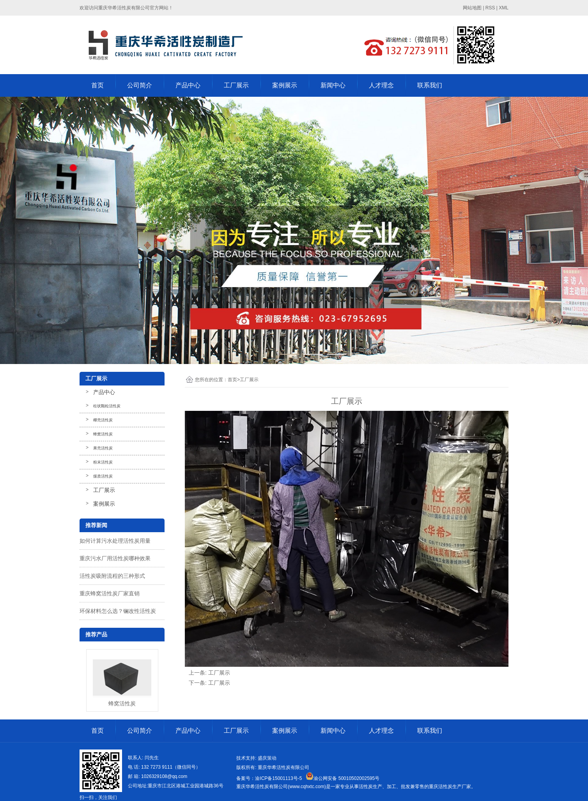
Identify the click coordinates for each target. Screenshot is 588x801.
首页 (97, 85)
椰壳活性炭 (103, 420)
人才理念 (381, 85)
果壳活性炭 (103, 448)
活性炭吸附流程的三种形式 (112, 576)
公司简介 (139, 85)
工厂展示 (236, 85)
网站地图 (472, 8)
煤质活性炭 (103, 476)
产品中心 (187, 85)
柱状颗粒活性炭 (106, 406)
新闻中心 (333, 85)
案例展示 (284, 85)
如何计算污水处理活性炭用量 (115, 541)
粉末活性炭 (103, 462)
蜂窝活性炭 (103, 434)
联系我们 (429, 85)
